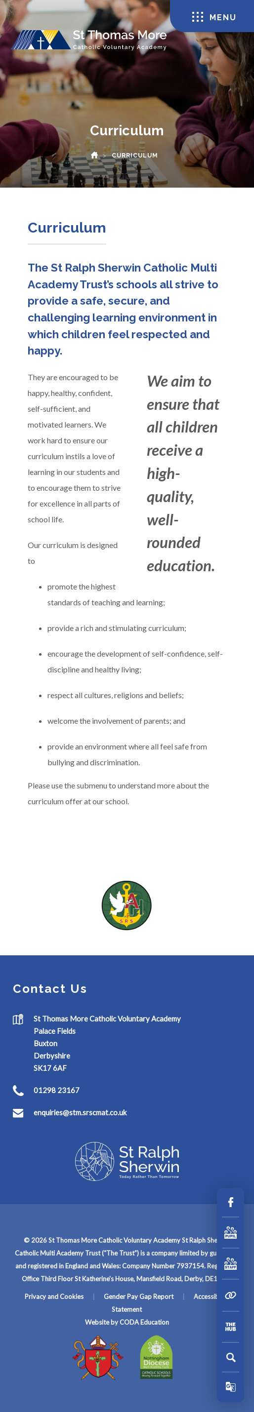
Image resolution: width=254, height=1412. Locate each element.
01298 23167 (57, 1090)
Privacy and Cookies (54, 1296)
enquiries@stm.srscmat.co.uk (80, 1112)
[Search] (231, 1357)
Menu (214, 17)
